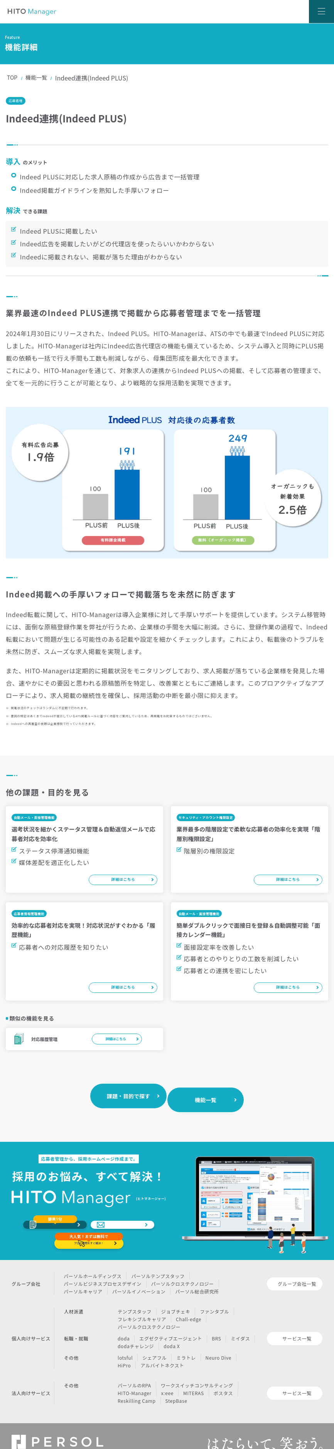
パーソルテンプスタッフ (157, 1260)
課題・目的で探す (129, 1076)
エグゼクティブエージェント (170, 1322)
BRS (216, 1322)
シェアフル (154, 1342)
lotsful (125, 1342)
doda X (172, 1330)
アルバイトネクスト (162, 1349)
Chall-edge (188, 1303)
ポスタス (223, 1377)
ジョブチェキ (176, 1295)
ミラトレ (186, 1342)
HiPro (124, 1349)
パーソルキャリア (83, 1275)
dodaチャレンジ (136, 1330)
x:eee (167, 1377)
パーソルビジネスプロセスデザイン (103, 1268)
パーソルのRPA (134, 1369)
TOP (13, 77)
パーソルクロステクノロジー (182, 1268)
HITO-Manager (135, 1377)
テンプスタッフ (135, 1295)
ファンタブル (214, 1295)
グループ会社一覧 (297, 1268)
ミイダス (240, 1322)
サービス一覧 (297, 1322)
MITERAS (193, 1377)
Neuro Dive (218, 1342)
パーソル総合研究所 (197, 1275)
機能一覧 (39, 77)
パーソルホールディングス (92, 1260)
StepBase (176, 1385)
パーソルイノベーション (138, 1275)
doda (124, 1322)
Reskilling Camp (137, 1385)
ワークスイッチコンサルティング (197, 1369)
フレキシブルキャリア (142, 1303)
